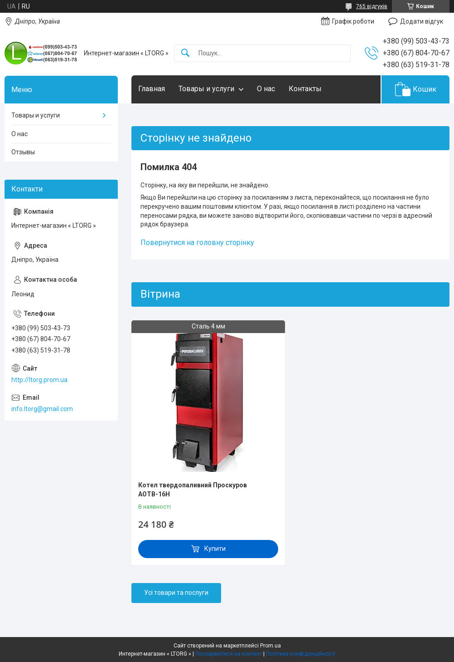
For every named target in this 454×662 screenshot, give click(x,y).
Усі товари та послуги (176, 592)
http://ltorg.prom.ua (39, 379)
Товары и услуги (206, 88)
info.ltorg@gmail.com (42, 408)
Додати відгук (421, 21)
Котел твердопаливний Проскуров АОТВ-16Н (192, 489)
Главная (151, 88)
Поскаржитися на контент (228, 654)
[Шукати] (185, 53)
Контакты (305, 88)
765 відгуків (371, 6)
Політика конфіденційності (300, 654)
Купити (215, 548)
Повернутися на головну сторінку (197, 242)
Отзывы (23, 152)
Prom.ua (270, 645)
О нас (266, 88)
